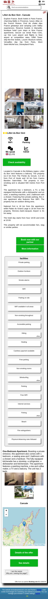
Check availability (16, 162)
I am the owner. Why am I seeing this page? (16, 572)
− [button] (6, 515)
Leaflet (30, 545)
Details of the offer (24, 553)
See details (24, 563)
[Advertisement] (24, 67)
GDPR (38, 593)
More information (30, 249)
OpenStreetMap (40, 545)
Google (39, 590)
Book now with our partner (30, 241)
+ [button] (6, 511)
